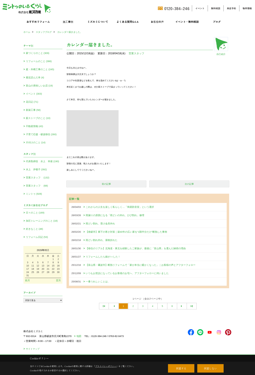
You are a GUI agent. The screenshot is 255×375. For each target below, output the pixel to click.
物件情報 (247, 8)
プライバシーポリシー (105, 366)
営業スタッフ (138, 53)
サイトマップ (33, 349)
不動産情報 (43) (34, 126)
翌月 (58, 280)
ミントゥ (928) (34, 193)
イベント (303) (34, 93)
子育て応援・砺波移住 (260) (41, 134)
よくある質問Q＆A (128, 22)
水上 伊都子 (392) (36, 169)
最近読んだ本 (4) (35, 77)
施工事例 (68, 22)
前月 (27, 280)
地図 (78, 336)
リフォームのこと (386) (39, 61)
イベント (199, 8)
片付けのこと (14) (36, 142)
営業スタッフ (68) (37, 185)
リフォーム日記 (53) (37, 237)
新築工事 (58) (33, 110)
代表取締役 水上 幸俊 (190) (42, 161)
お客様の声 (157, 22)
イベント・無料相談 (187, 22)
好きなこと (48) (34, 228)
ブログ (217, 22)
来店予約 (231, 8)
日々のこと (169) (35, 212)
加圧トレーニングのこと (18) (42, 220)
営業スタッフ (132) (37, 177)
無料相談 (215, 8)
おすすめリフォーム (38, 22)
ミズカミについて (97, 22)
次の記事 (189, 184)
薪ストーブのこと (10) (38, 118)
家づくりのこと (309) (37, 53)
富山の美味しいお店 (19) (39, 85)
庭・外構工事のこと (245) (40, 69)
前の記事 (106, 184)
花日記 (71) (32, 101)
